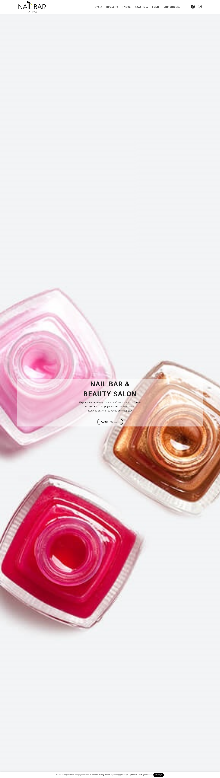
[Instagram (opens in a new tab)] (200, 6)
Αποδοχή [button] (158, 775)
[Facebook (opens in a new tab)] (193, 6)
